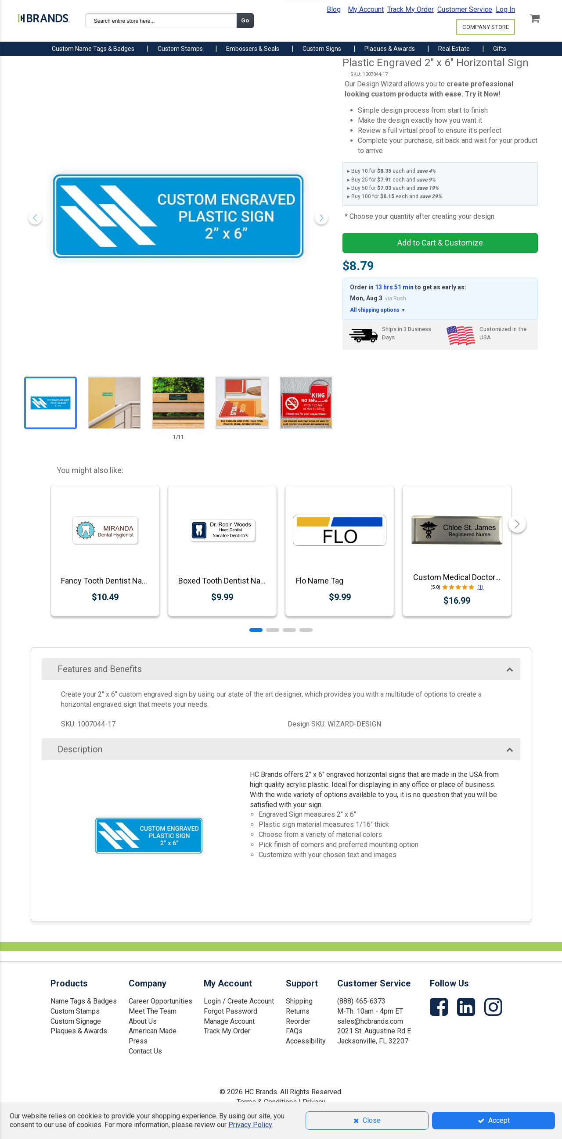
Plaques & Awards (78, 1031)
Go (245, 20)
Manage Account (229, 1021)
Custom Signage (75, 1021)
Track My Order (410, 9)
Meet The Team (153, 1011)
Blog (334, 9)
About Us (143, 1021)
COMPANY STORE (485, 27)
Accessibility (306, 1041)
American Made (153, 1031)
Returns (298, 1011)
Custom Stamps (75, 1011)
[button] (256, 630)
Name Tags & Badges (83, 1001)
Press (138, 1041)
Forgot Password (230, 1011)
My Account (366, 9)
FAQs (294, 1031)
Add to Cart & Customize (440, 242)
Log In (505, 9)
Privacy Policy (250, 1125)
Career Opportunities (160, 1001)
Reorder (298, 1021)
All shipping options (377, 310)
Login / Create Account (239, 1001)
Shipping (299, 1001)
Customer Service (464, 9)
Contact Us (145, 1051)
